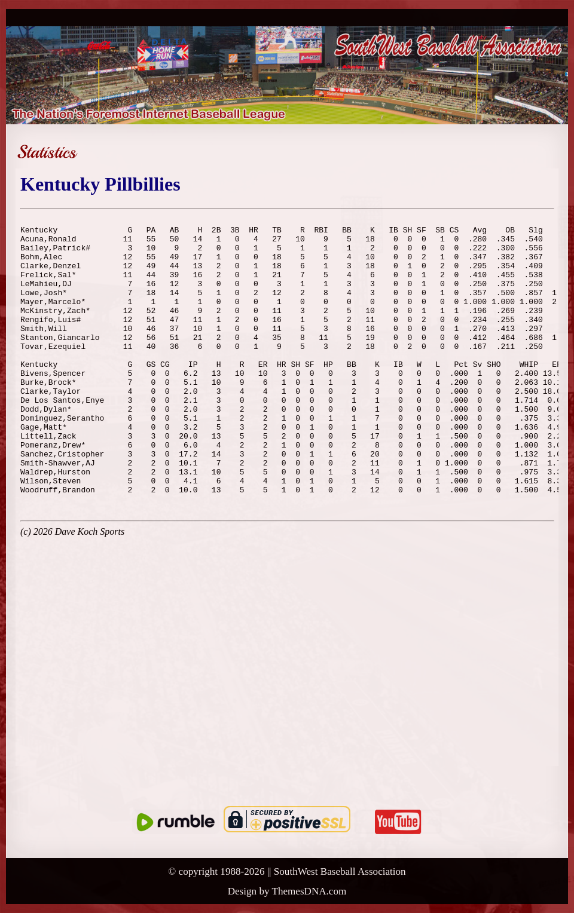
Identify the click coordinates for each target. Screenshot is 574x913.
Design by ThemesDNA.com (287, 891)
